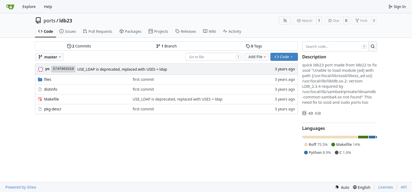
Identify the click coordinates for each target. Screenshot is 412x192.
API (404, 187)
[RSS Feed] (285, 21)
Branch (166, 46)
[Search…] (372, 46)
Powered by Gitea (20, 187)
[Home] (10, 6)
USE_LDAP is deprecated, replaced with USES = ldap (122, 69)
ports (50, 20)
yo (47, 68)
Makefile (51, 99)
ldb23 (65, 20)
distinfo (50, 89)
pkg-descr (52, 108)
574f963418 (63, 69)
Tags (254, 46)
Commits (79, 46)
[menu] (342, 187)
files (47, 79)
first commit (143, 79)
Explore (29, 6)
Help (48, 6)
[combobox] (213, 57)
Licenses (385, 187)
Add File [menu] (257, 56)
